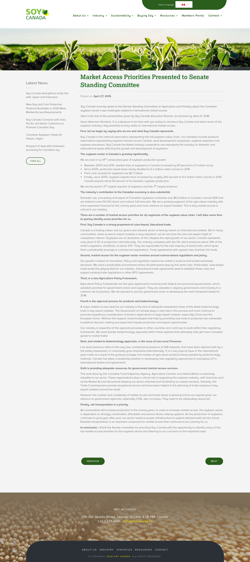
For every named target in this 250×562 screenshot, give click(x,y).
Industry (100, 15)
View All (35, 161)
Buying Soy (147, 15)
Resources (169, 15)
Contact (215, 15)
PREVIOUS (93, 461)
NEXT (214, 461)
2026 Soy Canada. (119, 556)
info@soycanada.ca (138, 521)
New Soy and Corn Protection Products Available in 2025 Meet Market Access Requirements (46, 108)
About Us (81, 15)
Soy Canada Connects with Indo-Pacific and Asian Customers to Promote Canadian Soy (46, 123)
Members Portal (193, 15)
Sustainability (122, 15)
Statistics (124, 549)
